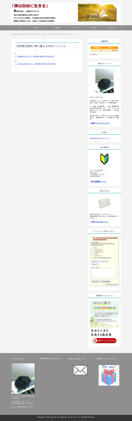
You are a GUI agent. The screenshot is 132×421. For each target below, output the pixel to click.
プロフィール (75, 27)
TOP (28, 34)
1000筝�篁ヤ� (98, 255)
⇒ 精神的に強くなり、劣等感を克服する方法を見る (34, 56)
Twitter (93, 27)
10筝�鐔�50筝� (98, 252)
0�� (95, 248)
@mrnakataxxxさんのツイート (100, 138)
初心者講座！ (57, 27)
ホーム (20, 27)
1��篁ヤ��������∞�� (102, 258)
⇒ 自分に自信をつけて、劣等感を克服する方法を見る (35, 64)
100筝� (96, 253)
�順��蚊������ (112, 284)
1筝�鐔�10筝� (98, 250)
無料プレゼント (38, 27)
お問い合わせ (112, 27)
